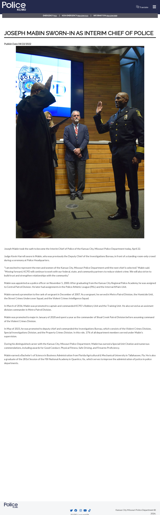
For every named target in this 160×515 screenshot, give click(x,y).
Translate (142, 6)
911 (55, 15)
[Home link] (14, 9)
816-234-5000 (112, 15)
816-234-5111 (82, 15)
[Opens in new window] (71, 510)
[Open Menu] (154, 6)
